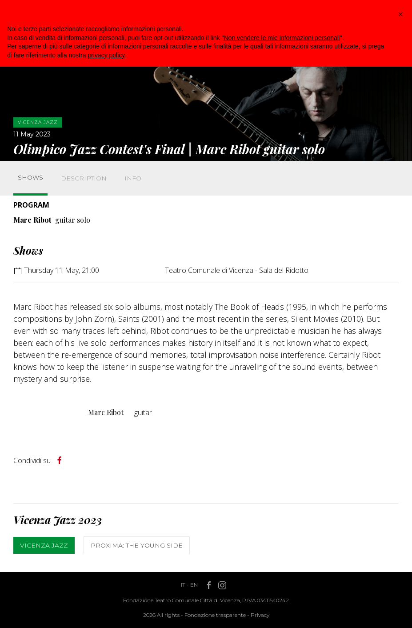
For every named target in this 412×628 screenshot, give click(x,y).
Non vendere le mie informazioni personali (282, 37)
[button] (400, 14)
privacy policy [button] (106, 55)
